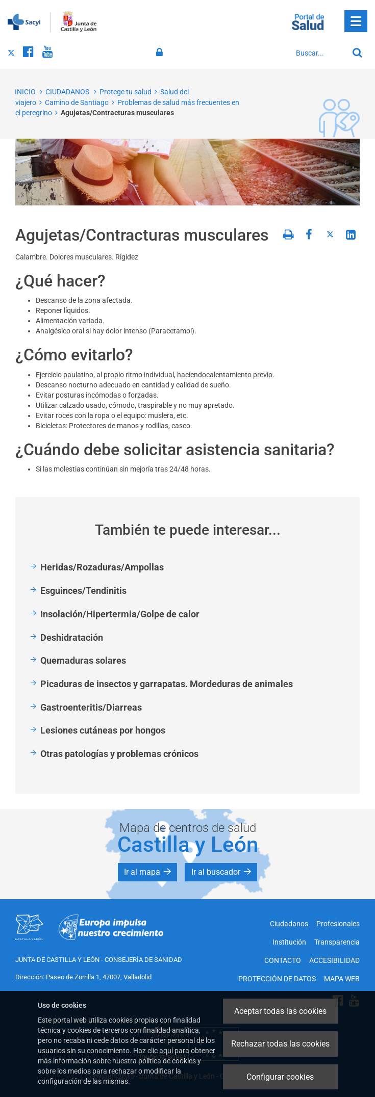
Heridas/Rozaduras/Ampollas (102, 567)
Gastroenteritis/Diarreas (91, 707)
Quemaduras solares (83, 660)
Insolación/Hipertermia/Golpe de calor (119, 614)
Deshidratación (71, 637)
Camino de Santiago (77, 102)
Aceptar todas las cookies (280, 1011)
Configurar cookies (280, 1077)
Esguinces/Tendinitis (83, 590)
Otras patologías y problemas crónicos (119, 753)
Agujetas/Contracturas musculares (117, 113)
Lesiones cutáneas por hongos (102, 730)
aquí (166, 1051)
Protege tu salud (125, 92)
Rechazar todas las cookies (280, 1044)
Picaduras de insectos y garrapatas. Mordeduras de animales (166, 683)
